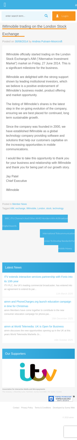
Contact (16, 408)
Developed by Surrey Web (64, 408)
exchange (20, 208)
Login (65, 16)
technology (58, 208)
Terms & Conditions (43, 408)
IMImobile (31, 208)
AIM (12, 208)
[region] (38, 373)
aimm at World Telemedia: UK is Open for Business (34, 326)
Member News (19, 204)
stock (49, 208)
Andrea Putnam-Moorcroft (47, 41)
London (41, 208)
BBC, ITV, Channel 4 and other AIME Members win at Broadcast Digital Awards (35, 222)
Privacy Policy (27, 408)
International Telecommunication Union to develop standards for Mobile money (59, 241)
